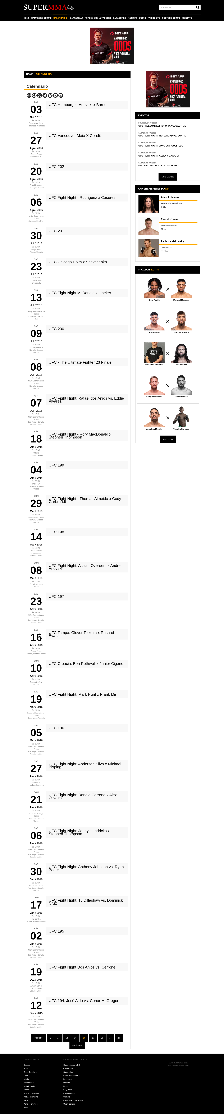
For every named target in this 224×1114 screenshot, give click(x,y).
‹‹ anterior (38, 1038)
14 (66, 1038)
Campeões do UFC (71, 1065)
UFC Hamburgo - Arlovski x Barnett (79, 104)
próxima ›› (77, 1045)
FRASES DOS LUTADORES (99, 18)
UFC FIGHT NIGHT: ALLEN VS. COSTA (161, 157)
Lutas (65, 1086)
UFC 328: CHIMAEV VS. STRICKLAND (160, 167)
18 (102, 1038)
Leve (26, 1075)
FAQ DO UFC (155, 18)
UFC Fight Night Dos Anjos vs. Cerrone (82, 967)
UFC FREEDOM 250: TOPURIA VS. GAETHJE (165, 126)
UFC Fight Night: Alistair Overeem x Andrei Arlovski (85, 567)
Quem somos (69, 1104)
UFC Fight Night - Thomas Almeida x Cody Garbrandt (85, 500)
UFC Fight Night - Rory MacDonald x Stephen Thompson (80, 435)
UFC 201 (56, 231)
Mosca (26, 1090)
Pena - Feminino (31, 1104)
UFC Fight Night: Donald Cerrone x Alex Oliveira (83, 796)
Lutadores (67, 1079)
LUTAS (143, 18)
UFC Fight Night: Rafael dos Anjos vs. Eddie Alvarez (86, 399)
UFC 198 (56, 532)
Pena (26, 1100)
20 (119, 1038)
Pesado (27, 1107)
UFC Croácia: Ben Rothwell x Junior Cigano (86, 663)
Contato (66, 1097)
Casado (27, 1065)
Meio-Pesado (29, 1086)
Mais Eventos (167, 178)
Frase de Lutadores (71, 1075)
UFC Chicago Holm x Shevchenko (78, 262)
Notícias (66, 1083)
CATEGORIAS (77, 18)
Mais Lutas (168, 441)
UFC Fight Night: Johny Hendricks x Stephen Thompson (79, 832)
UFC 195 (56, 931)
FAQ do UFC (68, 1090)
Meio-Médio (29, 1083)
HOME (27, 18)
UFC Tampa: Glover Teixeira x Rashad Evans (81, 634)
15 (75, 1038)
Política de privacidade (73, 1100)
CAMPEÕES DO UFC (42, 18)
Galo (26, 1068)
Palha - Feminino (31, 1097)
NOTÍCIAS (133, 18)
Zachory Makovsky (174, 243)
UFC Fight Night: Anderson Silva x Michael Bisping (85, 765)
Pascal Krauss (171, 221)
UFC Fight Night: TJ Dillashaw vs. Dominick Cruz (86, 901)
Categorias (68, 1072)
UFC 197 (56, 596)
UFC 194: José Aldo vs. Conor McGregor (84, 1000)
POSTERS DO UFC (172, 18)
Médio (26, 1079)
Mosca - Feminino (31, 1093)
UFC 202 (56, 166)
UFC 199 (56, 465)
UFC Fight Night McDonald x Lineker (80, 293)
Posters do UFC (70, 1093)
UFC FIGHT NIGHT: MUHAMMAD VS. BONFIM (165, 136)
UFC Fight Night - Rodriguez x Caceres (82, 197)
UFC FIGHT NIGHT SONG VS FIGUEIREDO (163, 146)
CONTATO (188, 18)
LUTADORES (120, 18)
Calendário (68, 1068)
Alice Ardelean (171, 199)
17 (93, 1038)
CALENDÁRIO (60, 18)
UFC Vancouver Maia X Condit (75, 135)
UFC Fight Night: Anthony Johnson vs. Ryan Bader (86, 868)
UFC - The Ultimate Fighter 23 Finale (80, 362)
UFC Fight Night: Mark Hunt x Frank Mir (82, 694)
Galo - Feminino (30, 1072)
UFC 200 (56, 329)
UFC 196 (56, 728)
